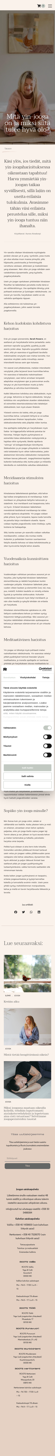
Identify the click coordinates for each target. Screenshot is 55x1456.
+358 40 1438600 (23, 1225)
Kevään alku (11, 1001)
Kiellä (27, 784)
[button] (16, 912)
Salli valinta (27, 776)
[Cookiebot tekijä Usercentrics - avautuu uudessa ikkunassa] (39, 669)
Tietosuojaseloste (27, 1245)
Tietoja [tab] (45, 677)
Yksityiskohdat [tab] (28, 677)
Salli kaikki (27, 767)
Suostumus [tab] (9, 677)
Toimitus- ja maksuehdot (27, 1248)
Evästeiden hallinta (27, 1252)
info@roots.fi (12, 1209)
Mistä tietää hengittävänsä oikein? (26, 1054)
